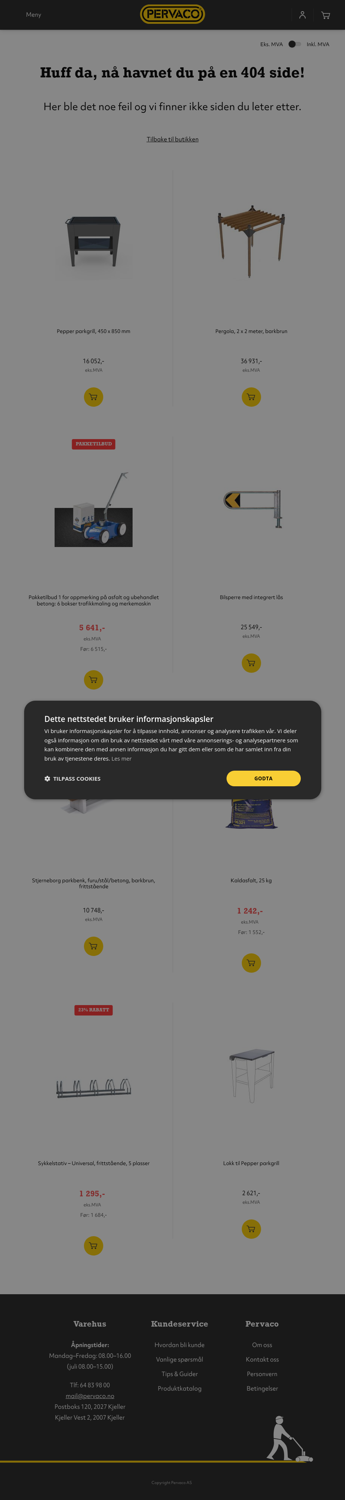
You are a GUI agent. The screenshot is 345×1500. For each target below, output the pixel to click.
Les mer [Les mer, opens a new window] (121, 758)
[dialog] (172, 750)
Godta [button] (263, 778)
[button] (73, 778)
